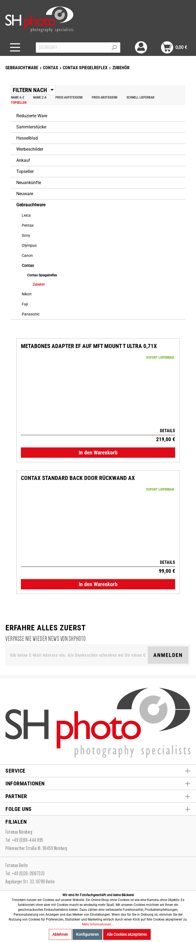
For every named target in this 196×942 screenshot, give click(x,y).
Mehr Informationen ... (98, 924)
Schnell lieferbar (140, 97)
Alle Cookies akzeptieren (127, 934)
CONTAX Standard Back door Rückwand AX (78, 478)
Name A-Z (17, 97)
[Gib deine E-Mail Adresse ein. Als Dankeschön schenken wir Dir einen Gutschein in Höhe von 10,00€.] (78, 655)
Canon (27, 255)
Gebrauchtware (30, 204)
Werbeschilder (29, 149)
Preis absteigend (105, 97)
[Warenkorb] (174, 47)
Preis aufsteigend (69, 97)
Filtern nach (30, 90)
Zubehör (39, 284)
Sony (26, 235)
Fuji (25, 304)
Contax (28, 265)
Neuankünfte (28, 182)
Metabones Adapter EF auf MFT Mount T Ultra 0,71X (89, 346)
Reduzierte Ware (31, 115)
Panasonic (31, 314)
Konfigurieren (87, 934)
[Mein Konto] (141, 47)
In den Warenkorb (98, 452)
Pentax (28, 225)
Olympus (29, 245)
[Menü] (15, 47)
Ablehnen (60, 934)
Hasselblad (27, 138)
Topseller (19, 103)
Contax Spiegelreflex (42, 275)
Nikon (26, 294)
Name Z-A (39, 97)
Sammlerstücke (31, 126)
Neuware (24, 193)
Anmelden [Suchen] (168, 655)
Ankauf (23, 160)
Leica (26, 215)
